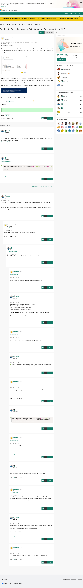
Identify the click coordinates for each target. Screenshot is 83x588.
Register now (44, 20)
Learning (49, 10)
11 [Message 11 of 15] (14, 559)
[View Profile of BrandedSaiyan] (8, 37)
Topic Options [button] (49, 32)
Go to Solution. (29, 110)
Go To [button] (80, 13)
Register (66, 13)
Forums (21, 10)
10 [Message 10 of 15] (5, 176)
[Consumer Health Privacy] (17, 584)
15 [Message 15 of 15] (14, 536)
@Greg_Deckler (10, 101)
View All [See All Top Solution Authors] (59, 88)
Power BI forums (5, 24)
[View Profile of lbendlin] (8, 130)
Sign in (71, 13)
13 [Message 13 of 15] (14, 478)
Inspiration (27, 10)
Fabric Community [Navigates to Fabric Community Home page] (13, 10)
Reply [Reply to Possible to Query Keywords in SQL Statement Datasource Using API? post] (50, 118)
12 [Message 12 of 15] (14, 454)
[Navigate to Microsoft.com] (3, 10)
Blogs (44, 10)
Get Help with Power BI (25, 24)
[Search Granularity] (45, 16)
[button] (41, 32)
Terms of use (73, 579)
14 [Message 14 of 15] (14, 506)
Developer (37, 24)
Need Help (7, 115)
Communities (38, 10)
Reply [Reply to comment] (50, 148)
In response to (6, 134)
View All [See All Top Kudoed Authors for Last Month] (59, 114)
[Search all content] (66, 16)
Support (54, 10)
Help (76, 13)
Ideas (32, 10)
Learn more (3, 6)
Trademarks (80, 579)
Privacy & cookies (66, 579)
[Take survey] (61, 59)
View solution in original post (7, 141)
